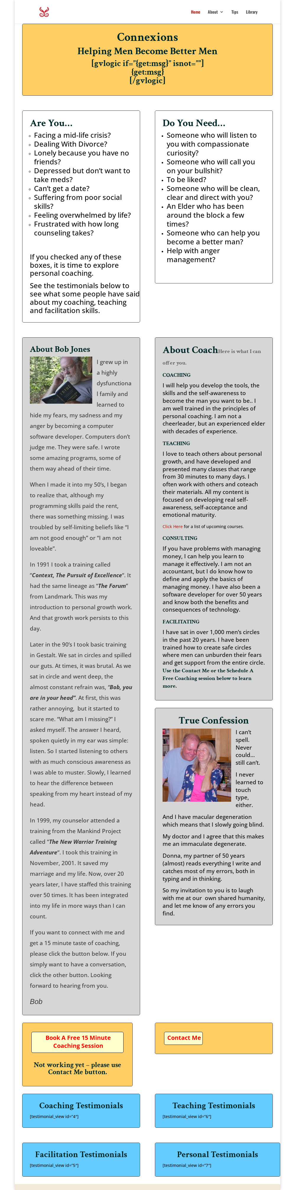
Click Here (173, 526)
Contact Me (184, 1038)
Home (195, 12)
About (213, 12)
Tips (234, 12)
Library (251, 12)
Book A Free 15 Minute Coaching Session (78, 1042)
